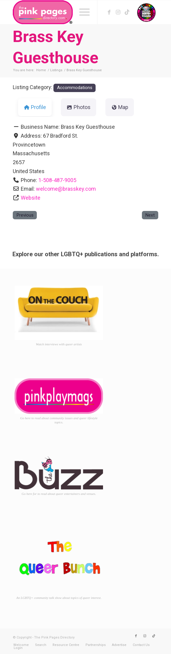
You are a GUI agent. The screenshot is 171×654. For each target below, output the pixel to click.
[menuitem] (81, 12)
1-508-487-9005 (57, 180)
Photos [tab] (78, 107)
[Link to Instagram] (118, 12)
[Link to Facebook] (109, 12)
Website (30, 198)
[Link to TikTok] (127, 12)
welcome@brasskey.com (66, 189)
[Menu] (81, 12)
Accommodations (74, 87)
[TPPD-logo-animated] (71, 12)
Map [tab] (119, 107)
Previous (25, 215)
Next (150, 215)
